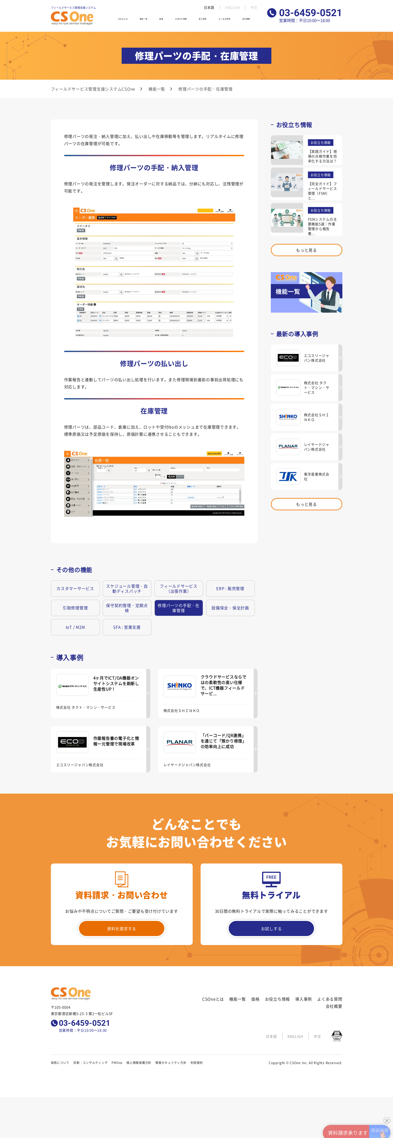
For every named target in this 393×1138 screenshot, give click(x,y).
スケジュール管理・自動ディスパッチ (127, 588)
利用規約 (197, 1062)
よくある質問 (228, 21)
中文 (254, 7)
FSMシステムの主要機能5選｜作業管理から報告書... (322, 226)
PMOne (117, 1062)
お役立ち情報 (183, 21)
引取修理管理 (75, 607)
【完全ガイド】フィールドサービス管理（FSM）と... (322, 190)
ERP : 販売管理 (230, 588)
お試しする (271, 928)
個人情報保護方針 (138, 1062)
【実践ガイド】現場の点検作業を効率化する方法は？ (322, 156)
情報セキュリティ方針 (171, 1062)
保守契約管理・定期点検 (127, 607)
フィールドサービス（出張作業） (178, 588)
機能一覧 (150, 21)
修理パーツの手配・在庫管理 (179, 607)
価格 (164, 21)
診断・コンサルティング (90, 1062)
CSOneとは (129, 21)
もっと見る (306, 250)
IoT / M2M (75, 627)
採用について (60, 1062)
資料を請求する (121, 928)
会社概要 (251, 21)
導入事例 (206, 21)
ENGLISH (232, 7)
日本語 (207, 7)
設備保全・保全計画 (230, 607)
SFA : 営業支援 (127, 627)
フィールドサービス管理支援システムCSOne (93, 89)
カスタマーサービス (75, 588)
